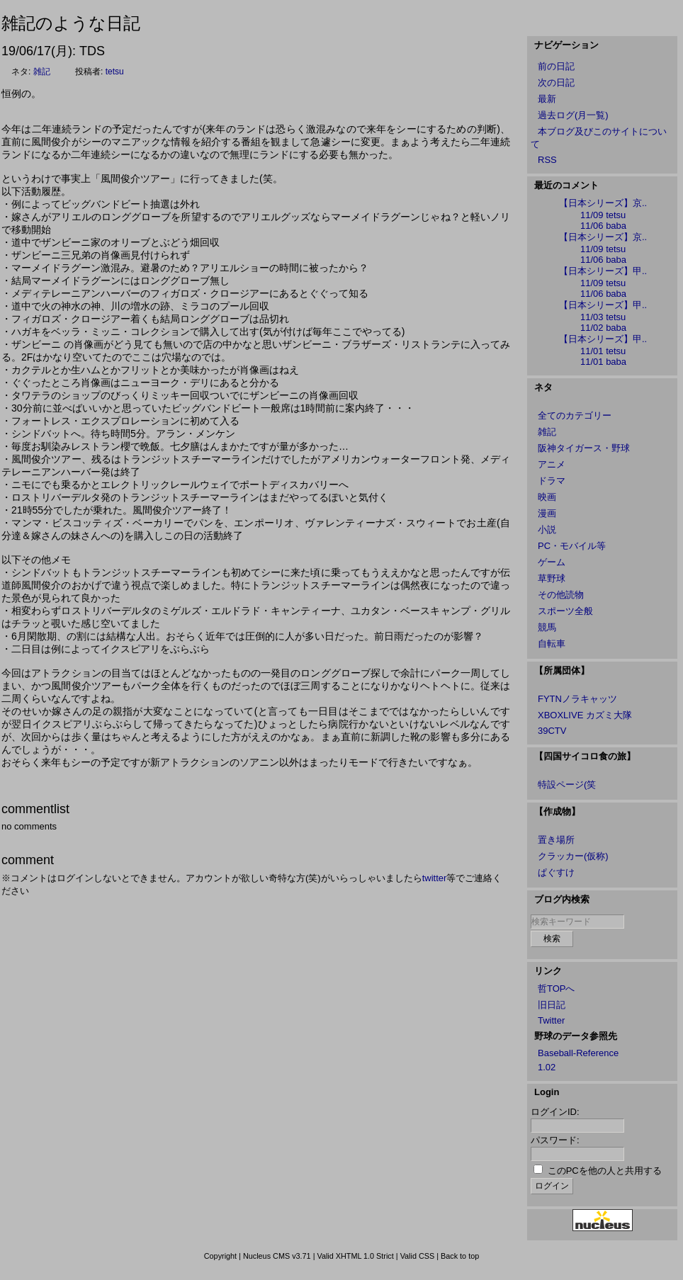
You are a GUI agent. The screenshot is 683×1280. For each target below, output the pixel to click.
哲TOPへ (556, 988)
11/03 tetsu (603, 317)
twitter (434, 878)
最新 (547, 99)
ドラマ (551, 480)
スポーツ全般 (565, 611)
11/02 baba (603, 327)
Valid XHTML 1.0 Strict (355, 1256)
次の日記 (556, 82)
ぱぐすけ (556, 872)
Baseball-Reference (578, 1053)
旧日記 (551, 1004)
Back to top (460, 1256)
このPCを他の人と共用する (605, 1170)
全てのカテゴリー (574, 415)
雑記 (41, 72)
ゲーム (551, 562)
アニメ (551, 464)
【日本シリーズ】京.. (603, 203)
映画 (547, 497)
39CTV (552, 730)
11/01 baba (603, 361)
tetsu (115, 72)
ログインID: (555, 1111)
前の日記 (556, 66)
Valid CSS (417, 1256)
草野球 (551, 578)
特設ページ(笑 (567, 784)
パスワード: (555, 1140)
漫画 (547, 513)
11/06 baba (603, 225)
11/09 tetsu (603, 215)
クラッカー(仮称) (573, 856)
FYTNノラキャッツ (577, 698)
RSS (547, 159)
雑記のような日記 (70, 23)
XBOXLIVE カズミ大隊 (585, 715)
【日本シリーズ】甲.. (603, 271)
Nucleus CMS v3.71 (277, 1256)
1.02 (546, 1067)
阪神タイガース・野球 (584, 448)
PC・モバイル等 (572, 545)
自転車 (551, 643)
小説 (547, 529)
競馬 (547, 627)
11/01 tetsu (603, 351)
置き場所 (556, 839)
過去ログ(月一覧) (573, 115)
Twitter (551, 1020)
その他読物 (561, 594)
